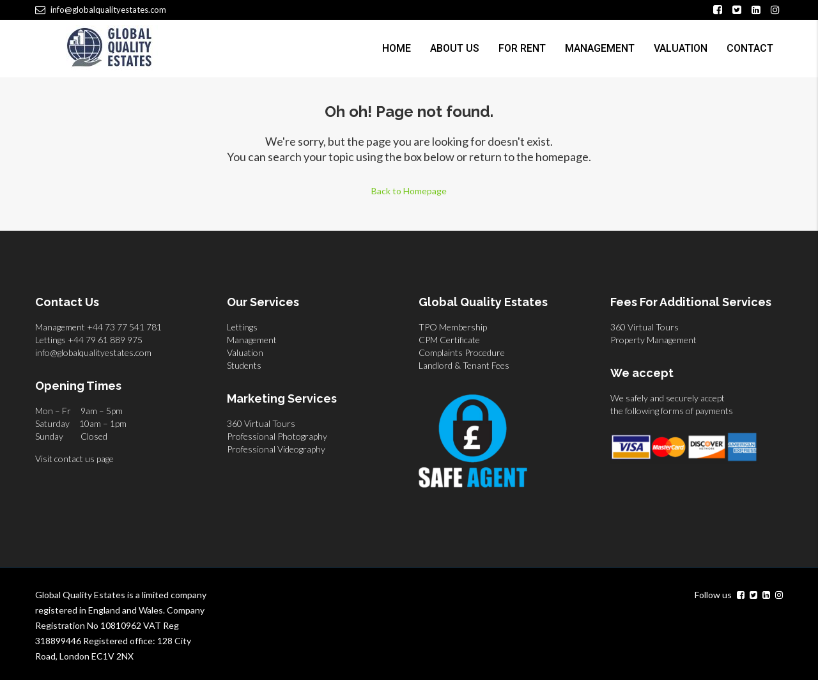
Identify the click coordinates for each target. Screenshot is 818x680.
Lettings (242, 326)
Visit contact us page (74, 458)
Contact (750, 48)
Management (600, 48)
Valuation (680, 48)
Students (244, 365)
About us (454, 48)
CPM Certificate (449, 339)
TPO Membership (453, 326)
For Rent (522, 48)
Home (396, 48)
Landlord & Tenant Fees (464, 365)
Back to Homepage (409, 190)
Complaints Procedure (462, 352)
